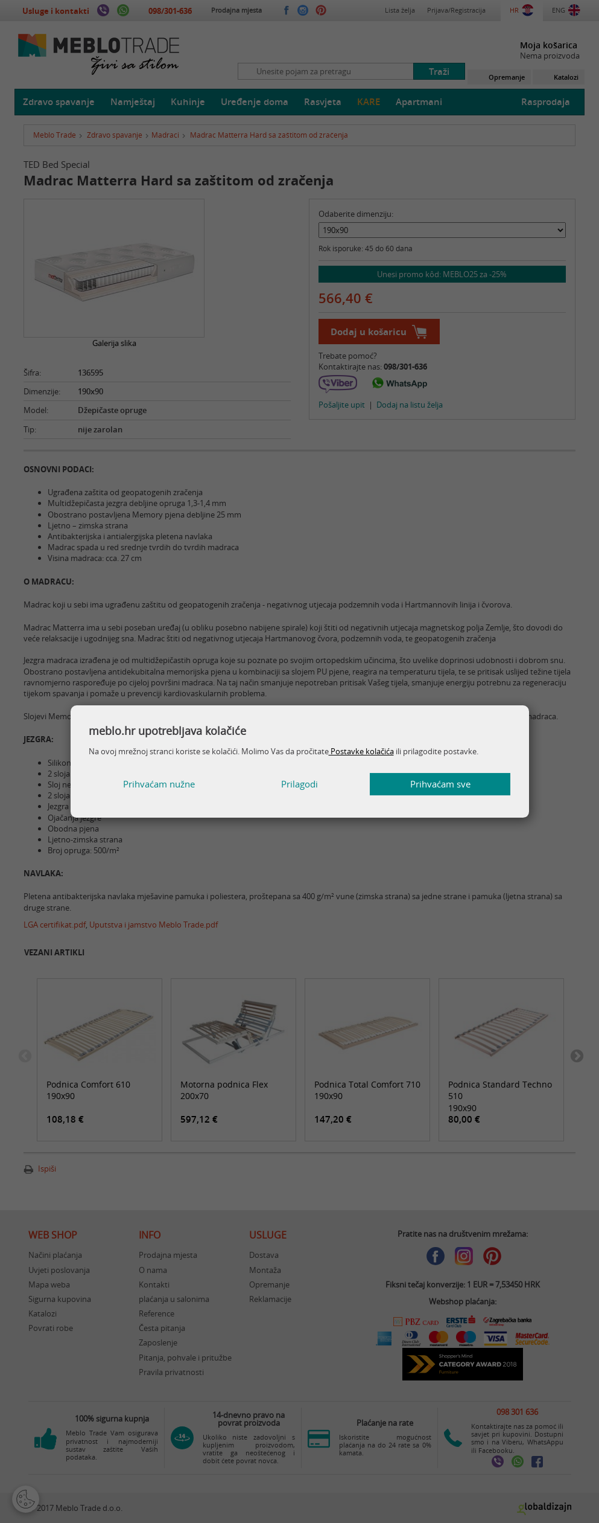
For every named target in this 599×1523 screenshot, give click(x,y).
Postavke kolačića (361, 751)
